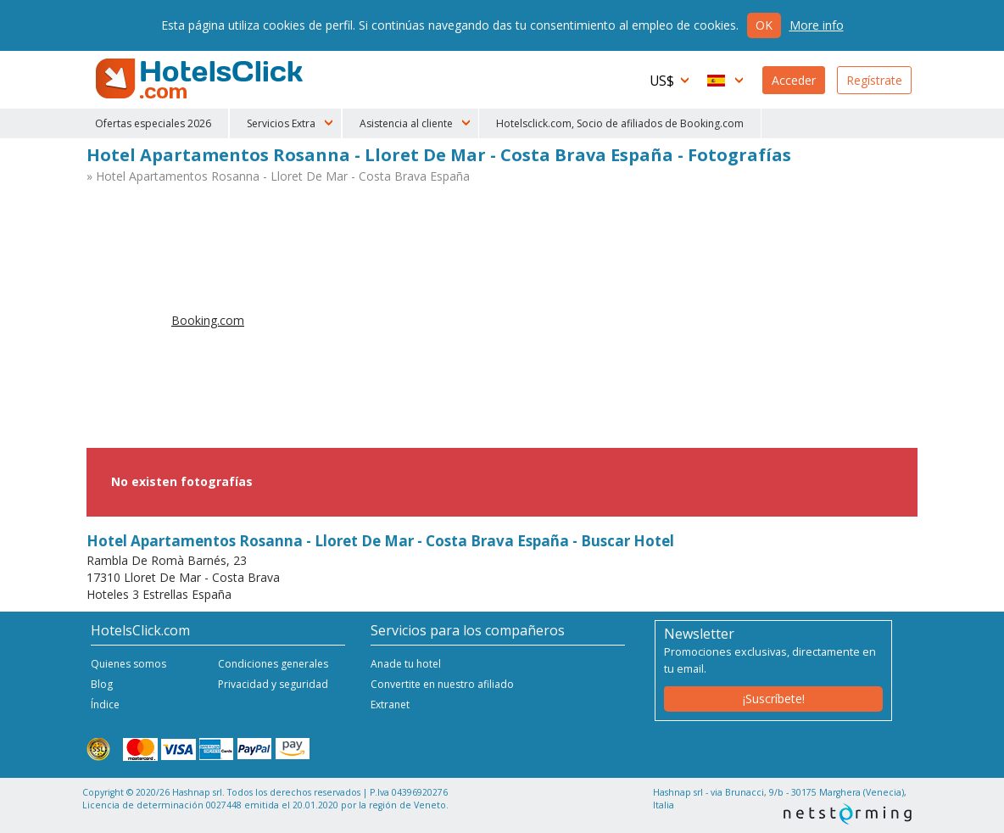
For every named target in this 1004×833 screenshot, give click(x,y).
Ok (764, 25)
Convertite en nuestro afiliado (442, 684)
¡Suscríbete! (774, 698)
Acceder (794, 80)
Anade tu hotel (406, 664)
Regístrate (874, 80)
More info (816, 25)
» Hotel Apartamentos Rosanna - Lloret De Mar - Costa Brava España (278, 176)
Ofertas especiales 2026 (153, 123)
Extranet (390, 704)
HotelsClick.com (201, 79)
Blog (102, 684)
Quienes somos (128, 664)
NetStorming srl (848, 814)
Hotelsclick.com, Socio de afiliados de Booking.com (620, 123)
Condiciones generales (273, 664)
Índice (105, 704)
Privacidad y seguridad (273, 684)
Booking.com (207, 320)
